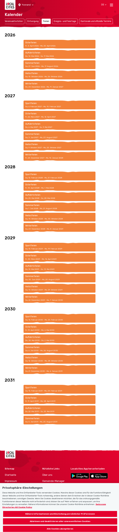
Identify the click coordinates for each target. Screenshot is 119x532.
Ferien (46, 21)
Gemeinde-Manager (53, 481)
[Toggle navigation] (111, 5)
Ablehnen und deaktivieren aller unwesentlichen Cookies (60, 523)
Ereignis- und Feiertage (65, 21)
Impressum (11, 481)
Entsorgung (33, 21)
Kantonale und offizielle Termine (96, 21)
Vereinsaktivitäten (14, 21)
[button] (25, 4)
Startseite (10, 475)
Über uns (47, 475)
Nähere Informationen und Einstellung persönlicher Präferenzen (60, 516)
